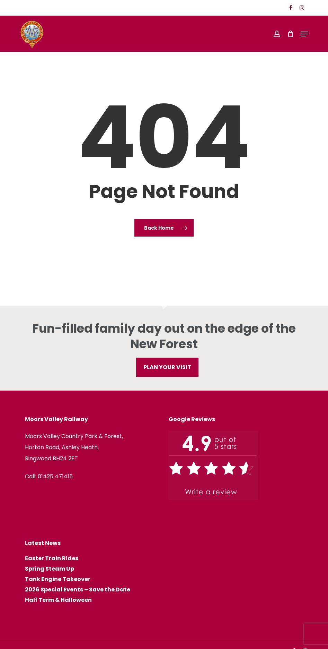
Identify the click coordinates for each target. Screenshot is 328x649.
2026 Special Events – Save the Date (77, 590)
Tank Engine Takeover (57, 579)
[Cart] (290, 34)
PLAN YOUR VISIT (167, 367)
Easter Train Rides (51, 558)
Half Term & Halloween (58, 600)
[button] (304, 34)
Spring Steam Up (49, 569)
